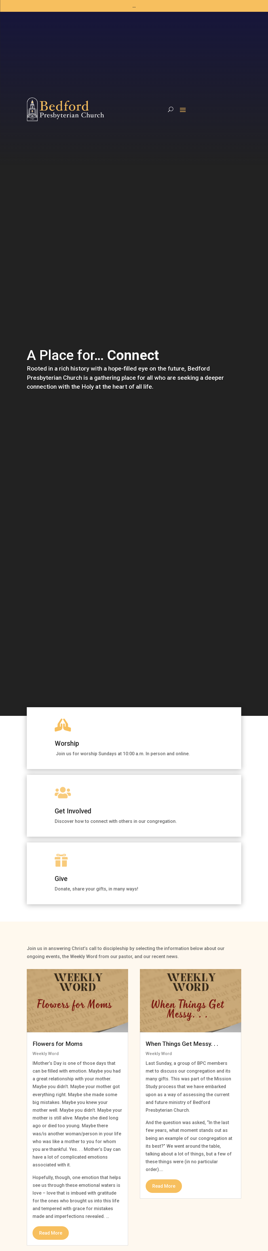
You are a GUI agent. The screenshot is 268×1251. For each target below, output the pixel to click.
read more (50, 1233)
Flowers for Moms (58, 1043)
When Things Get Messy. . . (182, 1043)
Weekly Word (46, 1053)
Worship (67, 743)
